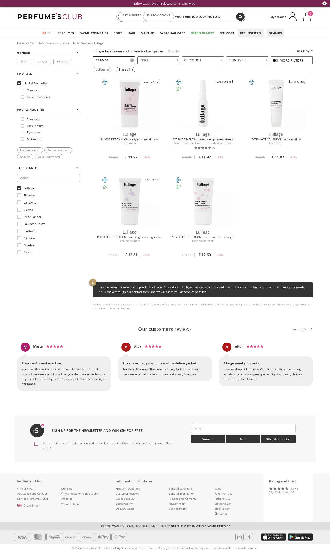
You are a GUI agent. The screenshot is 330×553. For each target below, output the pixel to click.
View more (302, 329)
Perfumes (66, 33)
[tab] (48, 52)
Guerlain (26, 245)
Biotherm (26, 231)
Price (159, 60)
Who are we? (25, 488)
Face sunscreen (30, 150)
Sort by (304, 51)
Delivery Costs (125, 509)
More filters (288, 60)
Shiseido (26, 195)
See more (227, 33)
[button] (35, 505)
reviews (165, 329)
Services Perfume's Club (32, 499)
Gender (48, 52)
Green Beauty (202, 33)
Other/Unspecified (279, 439)
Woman (63, 62)
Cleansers (30, 90)
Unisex (42, 62)
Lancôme (26, 202)
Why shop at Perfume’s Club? (79, 494)
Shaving (25, 157)
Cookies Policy (177, 509)
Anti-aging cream (58, 150)
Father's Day (222, 499)
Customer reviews (127, 494)
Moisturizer (31, 139)
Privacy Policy (177, 504)
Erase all (124, 69)
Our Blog (66, 488)
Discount (203, 60)
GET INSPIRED (132, 17)
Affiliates (66, 499)
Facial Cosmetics (93, 33)
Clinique (26, 238)
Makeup (147, 33)
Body (117, 33)
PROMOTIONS (158, 17)
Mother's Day (222, 504)
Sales (217, 488)
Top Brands (48, 168)
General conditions (180, 488)
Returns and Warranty (182, 499)
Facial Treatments (35, 97)
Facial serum (32, 126)
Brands (275, 33)
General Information (181, 494)
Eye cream (31, 132)
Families (48, 73)
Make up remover (49, 157)
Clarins (25, 210)
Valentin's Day (223, 494)
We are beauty (125, 499)
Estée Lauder (29, 217)
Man (24, 62)
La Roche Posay (31, 224)
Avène (24, 252)
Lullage (65, 43)
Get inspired (250, 33)
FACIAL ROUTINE (48, 109)
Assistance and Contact (32, 494)
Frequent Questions (128, 488)
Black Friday (222, 509)
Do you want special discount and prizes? (165, 526)
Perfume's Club (26, 43)
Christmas (220, 513)
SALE (46, 33)
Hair (131, 33)
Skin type (248, 60)
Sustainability (124, 504)
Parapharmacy (172, 33)
